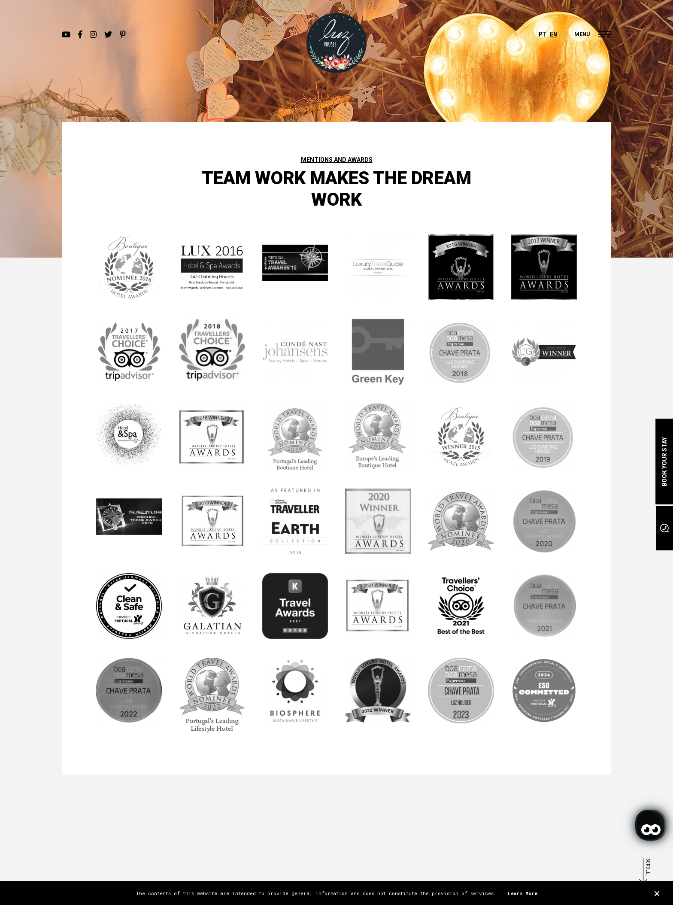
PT (542, 34)
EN (553, 34)
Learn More (522, 893)
